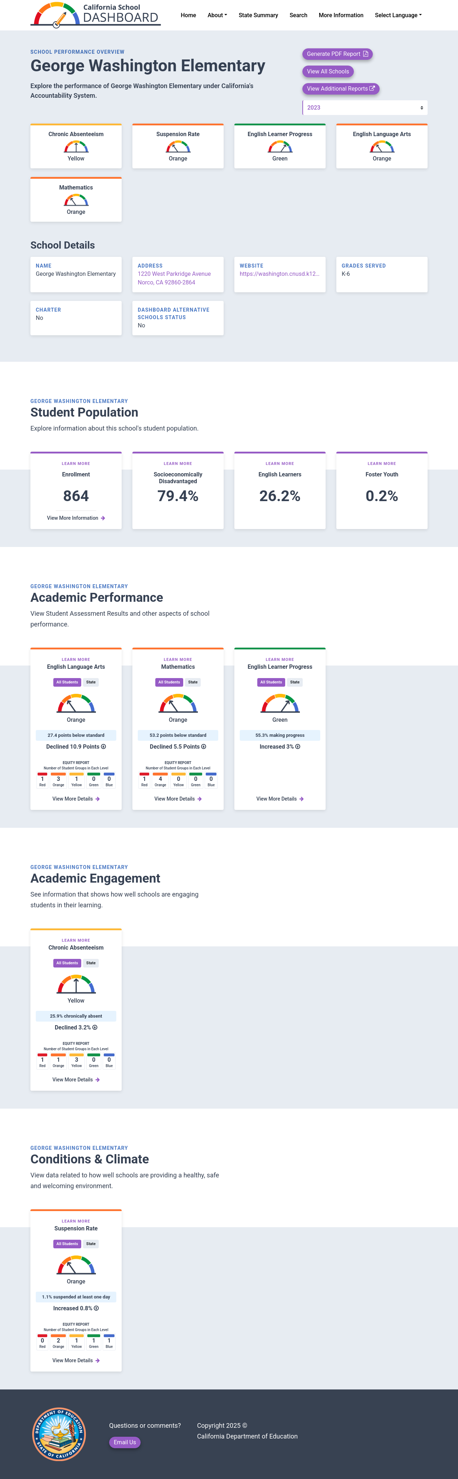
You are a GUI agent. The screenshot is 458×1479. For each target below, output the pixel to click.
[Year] (365, 107)
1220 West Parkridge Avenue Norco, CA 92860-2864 (174, 278)
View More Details (75, 799)
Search (298, 15)
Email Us (125, 1442)
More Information (341, 15)
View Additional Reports (341, 88)
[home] (99, 15)
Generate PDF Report (337, 54)
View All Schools (328, 71)
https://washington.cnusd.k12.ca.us (280, 273)
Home (188, 15)
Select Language (396, 15)
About (215, 15)
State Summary (258, 15)
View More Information (76, 518)
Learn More (76, 463)
